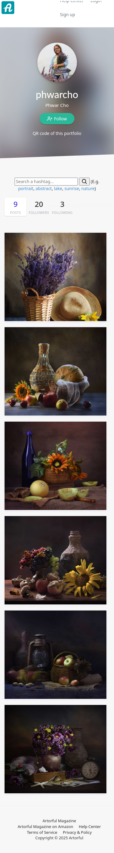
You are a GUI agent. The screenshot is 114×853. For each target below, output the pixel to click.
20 (39, 207)
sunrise (71, 188)
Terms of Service (42, 832)
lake (58, 188)
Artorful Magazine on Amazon (45, 826)
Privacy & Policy (77, 832)
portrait (25, 188)
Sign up (67, 14)
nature (88, 188)
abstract (44, 188)
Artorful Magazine (59, 820)
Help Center (90, 826)
